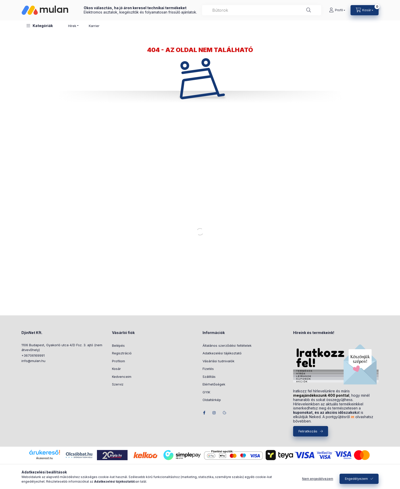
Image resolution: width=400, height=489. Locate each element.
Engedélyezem (356, 479)
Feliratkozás (307, 431)
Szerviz (117, 384)
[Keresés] (308, 10)
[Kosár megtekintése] (365, 10)
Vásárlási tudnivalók (218, 361)
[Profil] (337, 10)
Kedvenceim (121, 377)
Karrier (94, 26)
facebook (204, 413)
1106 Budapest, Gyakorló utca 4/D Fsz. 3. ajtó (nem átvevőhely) (61, 347)
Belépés (118, 345)
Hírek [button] (72, 26)
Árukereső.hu (44, 458)
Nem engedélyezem (317, 479)
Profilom (118, 361)
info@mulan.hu (33, 361)
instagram (214, 413)
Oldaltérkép (212, 400)
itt (352, 417)
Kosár (116, 369)
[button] (39, 25)
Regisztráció (122, 353)
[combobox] (261, 10)
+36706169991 (33, 355)
